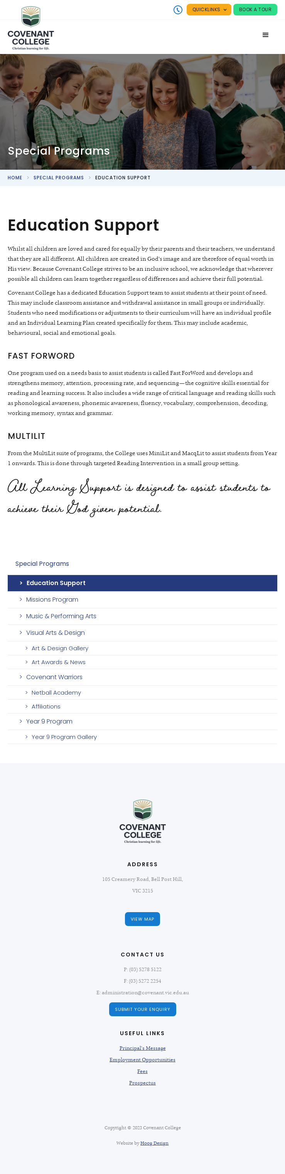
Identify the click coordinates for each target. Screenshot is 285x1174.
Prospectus (142, 1083)
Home (15, 177)
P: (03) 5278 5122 (143, 969)
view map (142, 919)
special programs (59, 177)
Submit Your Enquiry (142, 1009)
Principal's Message (143, 1048)
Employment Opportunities (142, 1059)
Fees (142, 1071)
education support (123, 177)
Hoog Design (154, 1143)
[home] (31, 28)
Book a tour (255, 9)
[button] (209, 9)
